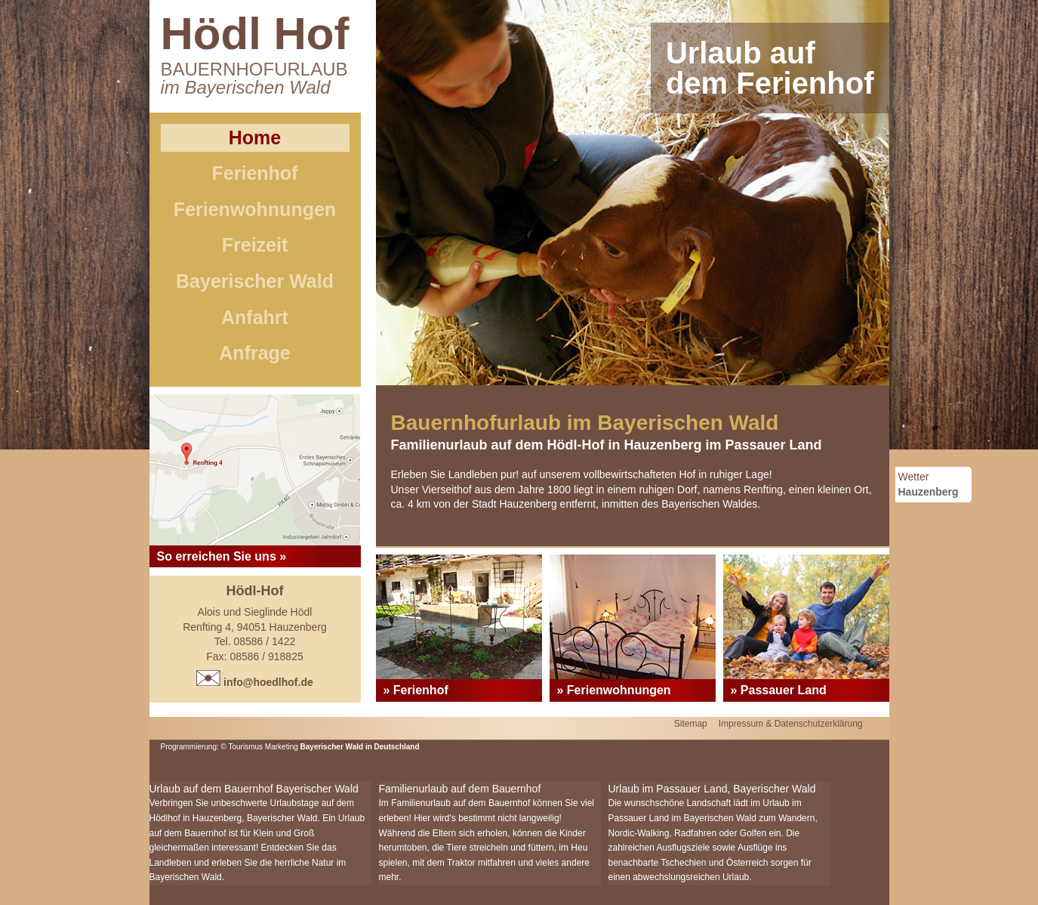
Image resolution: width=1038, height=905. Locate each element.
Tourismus (247, 747)
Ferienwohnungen (255, 209)
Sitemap (690, 723)
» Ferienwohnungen (614, 690)
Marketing (281, 747)
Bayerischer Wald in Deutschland (360, 747)
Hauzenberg (928, 492)
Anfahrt (254, 317)
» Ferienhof (415, 690)
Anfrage (254, 352)
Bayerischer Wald (255, 281)
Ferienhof (255, 173)
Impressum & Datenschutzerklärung (791, 723)
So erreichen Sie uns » (222, 556)
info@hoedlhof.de (254, 682)
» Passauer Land (779, 690)
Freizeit (255, 244)
